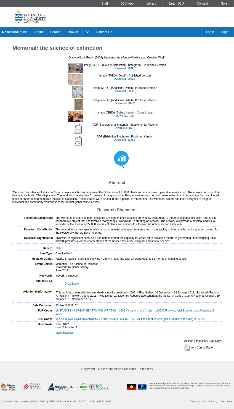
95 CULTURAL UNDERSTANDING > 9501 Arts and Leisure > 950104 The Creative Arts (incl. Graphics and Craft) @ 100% (130, 319)
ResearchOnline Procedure (117, 369)
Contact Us (104, 32)
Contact (202, 3)
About (38, 32)
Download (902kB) (125, 91)
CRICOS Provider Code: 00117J (67, 401)
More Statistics (65, 332)
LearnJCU (176, 3)
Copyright (88, 369)
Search (55, 32)
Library (151, 3)
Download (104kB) (125, 68)
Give (224, 3)
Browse (73, 32)
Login (210, 32)
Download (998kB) (125, 78)
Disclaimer (227, 401)
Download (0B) (125, 115)
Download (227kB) (125, 139)
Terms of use (197, 401)
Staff (104, 3)
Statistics (146, 369)
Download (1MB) (125, 103)
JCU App (127, 3)
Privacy (213, 401)
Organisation (72, 283)
